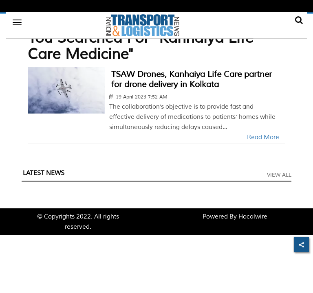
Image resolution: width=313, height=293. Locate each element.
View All (279, 175)
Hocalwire (252, 217)
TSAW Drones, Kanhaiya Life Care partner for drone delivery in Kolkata (191, 79)
